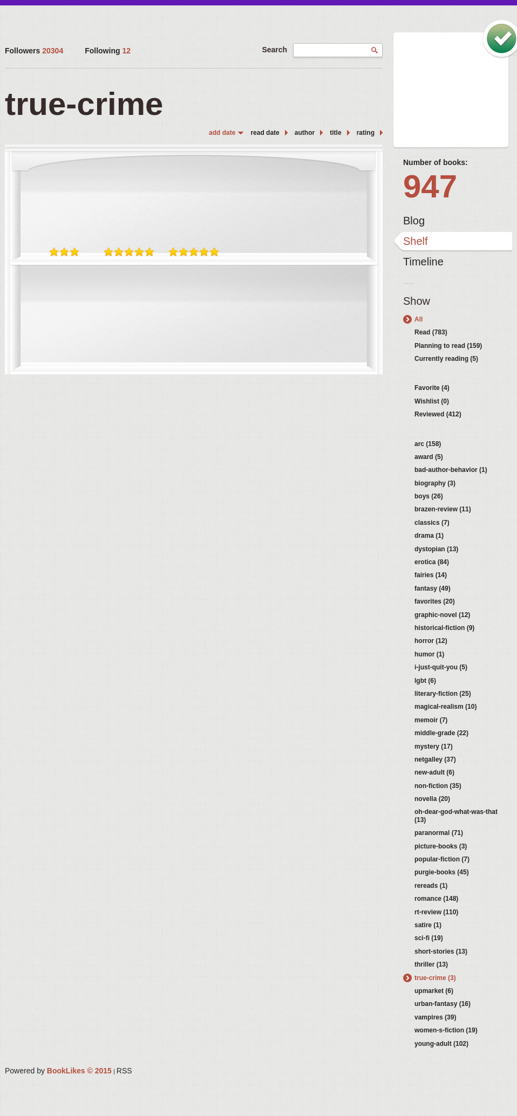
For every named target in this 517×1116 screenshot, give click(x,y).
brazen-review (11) (442, 509)
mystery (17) (433, 746)
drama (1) (429, 535)
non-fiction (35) (437, 786)
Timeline (423, 262)
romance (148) (436, 898)
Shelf (415, 241)
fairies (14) (430, 575)
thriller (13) (431, 964)
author (305, 132)
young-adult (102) (441, 1043)
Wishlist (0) (431, 401)
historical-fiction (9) (444, 628)
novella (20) (432, 799)
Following (108, 50)
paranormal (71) (438, 833)
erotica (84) (431, 562)
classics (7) (432, 522)
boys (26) (428, 496)
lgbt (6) (425, 680)
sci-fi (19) (428, 938)
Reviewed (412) (437, 414)
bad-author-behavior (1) (450, 470)
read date (264, 132)
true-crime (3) (435, 978)
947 (430, 186)
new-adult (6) (434, 772)
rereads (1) (430, 885)
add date (222, 132)
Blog (414, 221)
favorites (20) (434, 601)
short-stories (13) (440, 951)
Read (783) (430, 332)
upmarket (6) (433, 991)
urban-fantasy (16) (442, 1004)
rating (366, 132)
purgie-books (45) (441, 872)
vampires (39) (435, 1017)
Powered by (58, 1070)
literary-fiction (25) (442, 693)
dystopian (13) (436, 549)
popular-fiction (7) (442, 859)
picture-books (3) (440, 846)
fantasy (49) (432, 588)
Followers (34, 50)
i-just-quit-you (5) (440, 667)
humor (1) (429, 654)
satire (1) (427, 925)
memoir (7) (430, 720)
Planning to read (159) (448, 346)
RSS (124, 1070)
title (335, 132)
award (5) (428, 457)
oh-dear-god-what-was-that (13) (456, 815)
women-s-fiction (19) (446, 1030)
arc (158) (427, 444)
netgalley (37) (435, 759)
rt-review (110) (436, 912)
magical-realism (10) (445, 706)
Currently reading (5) (446, 358)
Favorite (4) (432, 388)
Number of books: (435, 162)
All (418, 319)
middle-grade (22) (441, 733)
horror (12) (430, 641)
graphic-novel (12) (442, 615)
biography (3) (434, 483)
